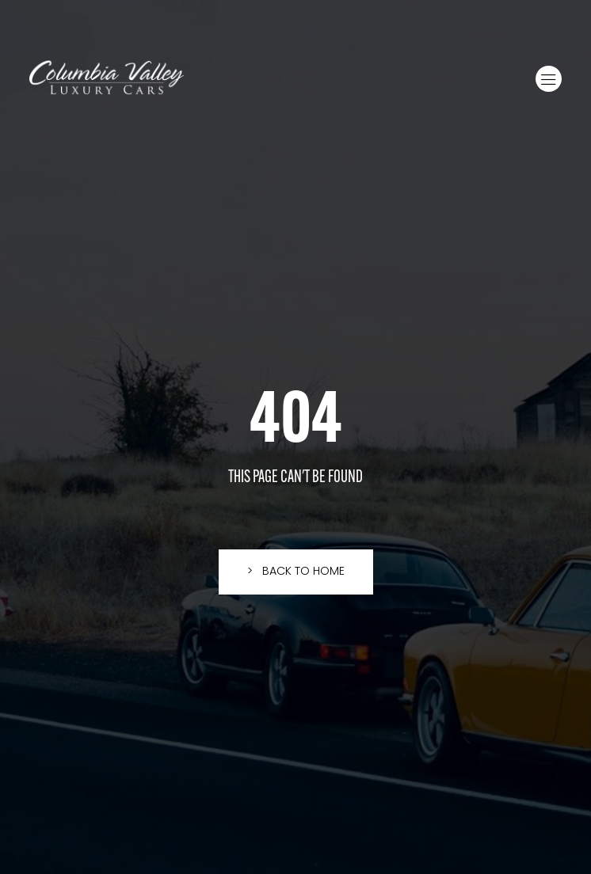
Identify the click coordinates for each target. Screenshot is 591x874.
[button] (549, 79)
